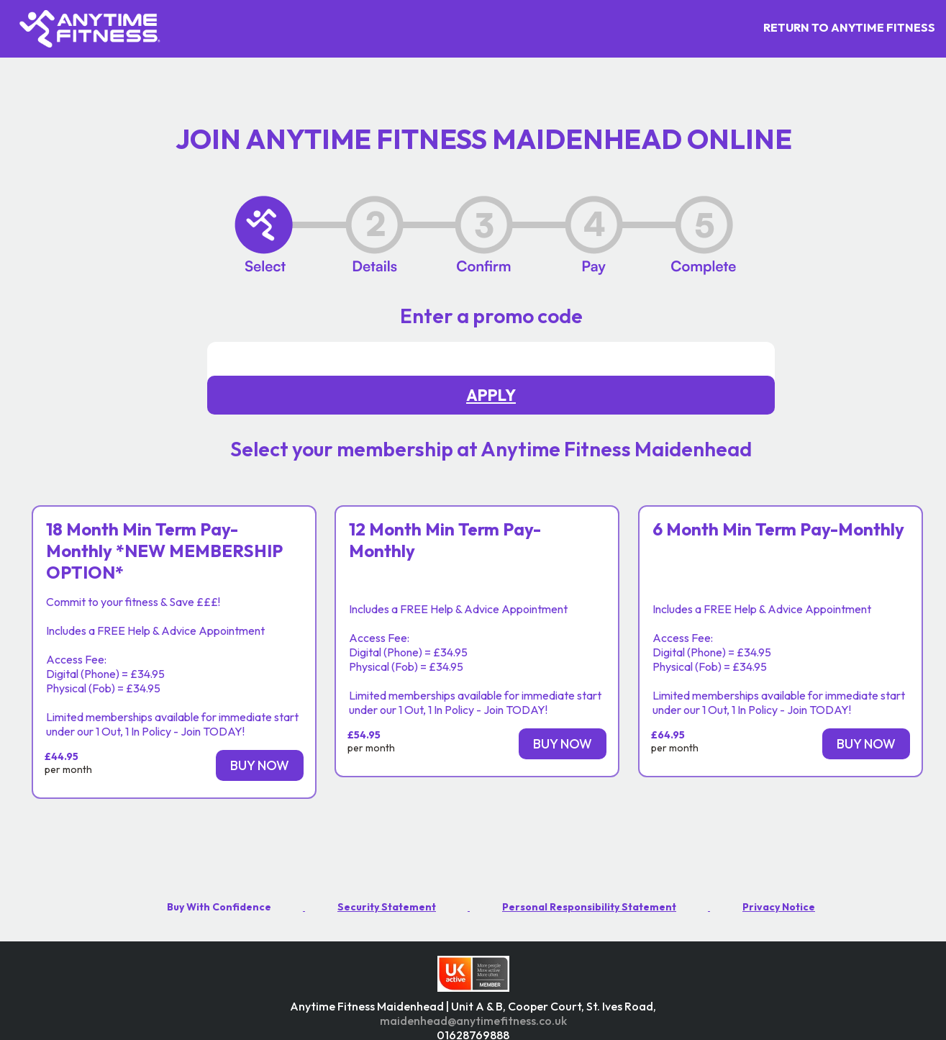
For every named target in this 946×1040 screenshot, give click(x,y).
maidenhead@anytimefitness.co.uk (473, 1020)
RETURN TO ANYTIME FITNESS (849, 27)
